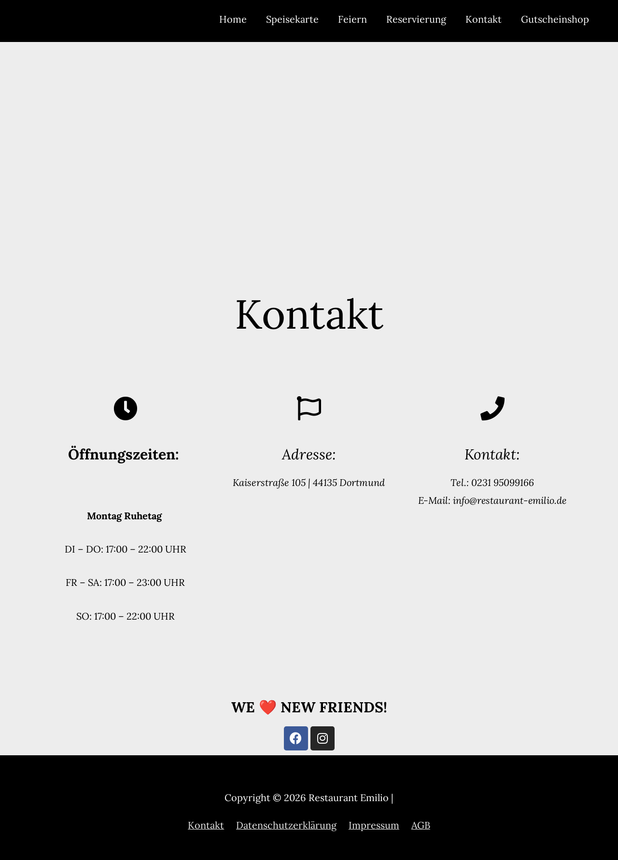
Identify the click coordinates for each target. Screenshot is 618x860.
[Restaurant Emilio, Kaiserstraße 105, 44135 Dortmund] (309, 151)
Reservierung (416, 19)
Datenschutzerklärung (286, 825)
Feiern (352, 19)
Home (233, 19)
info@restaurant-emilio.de (508, 500)
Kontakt (483, 19)
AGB (421, 825)
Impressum (374, 825)
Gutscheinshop (555, 19)
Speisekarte (292, 19)
